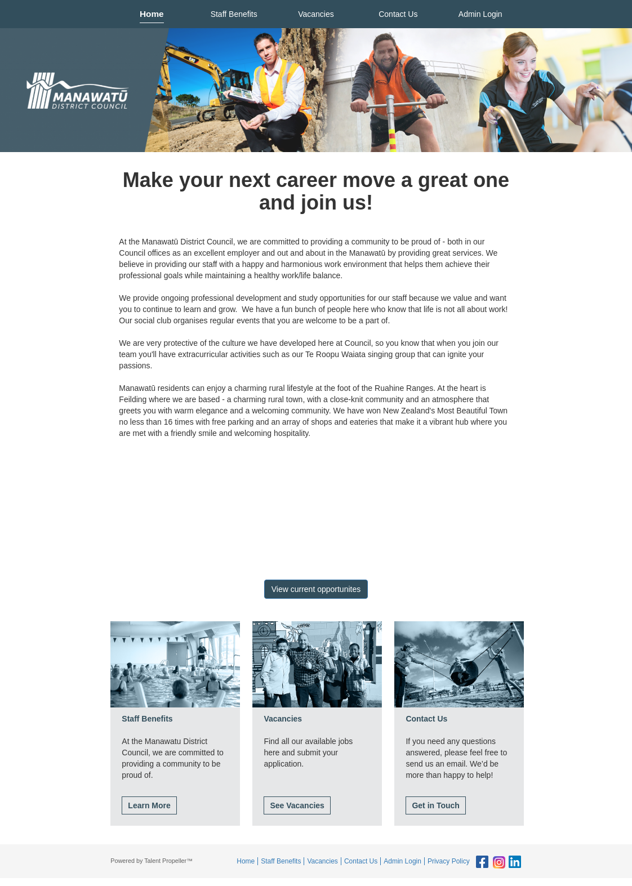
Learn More (149, 805)
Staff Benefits (234, 14)
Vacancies (316, 14)
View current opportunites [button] (316, 589)
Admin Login (480, 14)
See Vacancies (297, 805)
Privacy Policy (449, 861)
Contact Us (398, 14)
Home (152, 14)
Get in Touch (436, 805)
